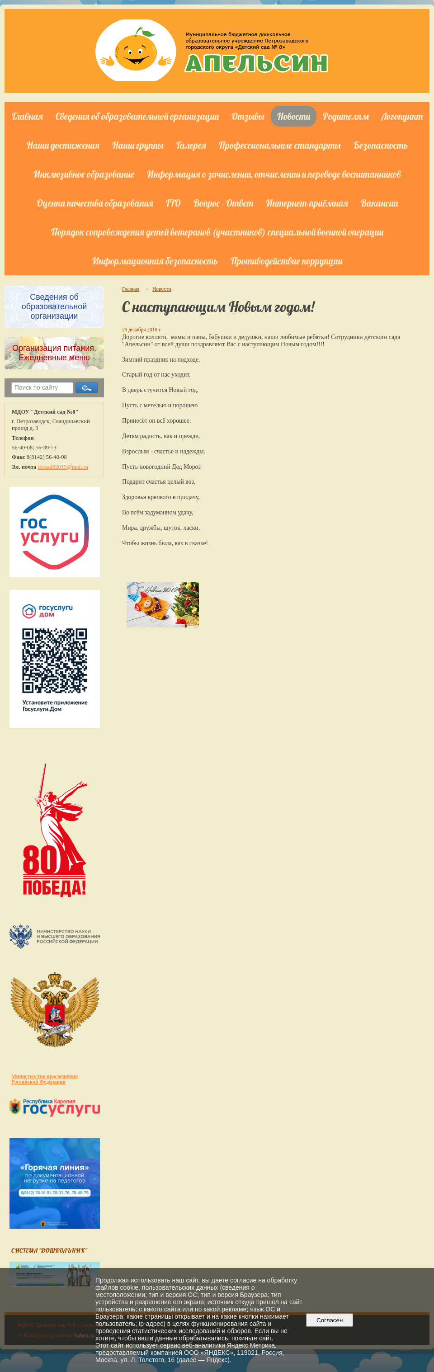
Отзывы (247, 116)
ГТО (173, 203)
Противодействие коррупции (286, 261)
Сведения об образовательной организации (137, 116)
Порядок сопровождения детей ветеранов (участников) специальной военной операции (217, 232)
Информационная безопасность (155, 261)
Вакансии (379, 203)
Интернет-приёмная (307, 203)
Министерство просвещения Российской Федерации (44, 1079)
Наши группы (138, 145)
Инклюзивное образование (83, 174)
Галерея (191, 145)
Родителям (346, 116)
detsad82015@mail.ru (63, 467)
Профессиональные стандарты (280, 145)
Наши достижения (63, 145)
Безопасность (381, 145)
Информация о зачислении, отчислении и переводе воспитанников (274, 174)
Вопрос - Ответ (223, 203)
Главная (27, 116)
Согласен (329, 1320)
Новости (293, 116)
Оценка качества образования (95, 203)
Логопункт (402, 116)
